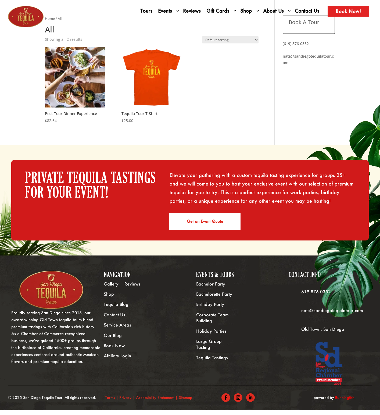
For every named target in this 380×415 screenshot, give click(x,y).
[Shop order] (230, 39)
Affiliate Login (117, 360)
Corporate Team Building (212, 322)
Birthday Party (210, 309)
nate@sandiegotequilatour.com (332, 315)
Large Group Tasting (209, 349)
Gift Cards (217, 11)
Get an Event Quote (206, 224)
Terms (110, 402)
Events (165, 11)
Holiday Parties (211, 336)
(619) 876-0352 (296, 43)
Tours (146, 11)
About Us (273, 11)
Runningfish (344, 402)
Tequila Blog (116, 309)
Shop (246, 11)
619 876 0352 (316, 296)
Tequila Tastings (212, 362)
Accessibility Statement (155, 402)
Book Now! (348, 11)
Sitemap (186, 402)
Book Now (114, 350)
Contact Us (307, 11)
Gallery (111, 288)
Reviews (191, 11)
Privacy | (127, 402)
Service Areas (117, 329)
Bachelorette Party (214, 299)
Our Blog (113, 340)
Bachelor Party (210, 288)
